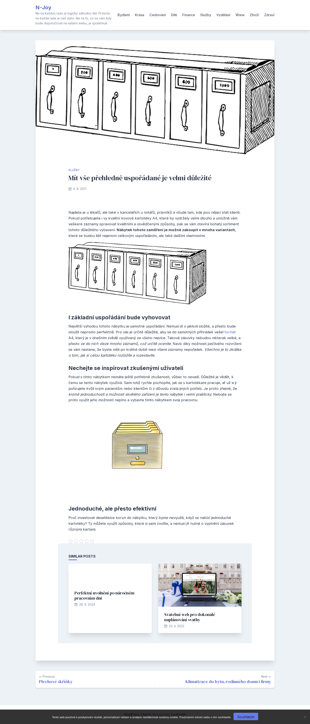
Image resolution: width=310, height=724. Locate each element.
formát (229, 332)
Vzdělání (223, 15)
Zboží (254, 15)
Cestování (157, 15)
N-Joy (43, 7)
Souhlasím (245, 717)
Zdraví (269, 15)
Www (240, 15)
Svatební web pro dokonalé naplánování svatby (189, 617)
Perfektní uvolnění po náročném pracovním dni (104, 595)
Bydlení (124, 15)
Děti (174, 15)
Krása (139, 15)
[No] (304, 717)
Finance (188, 15)
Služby (205, 15)
